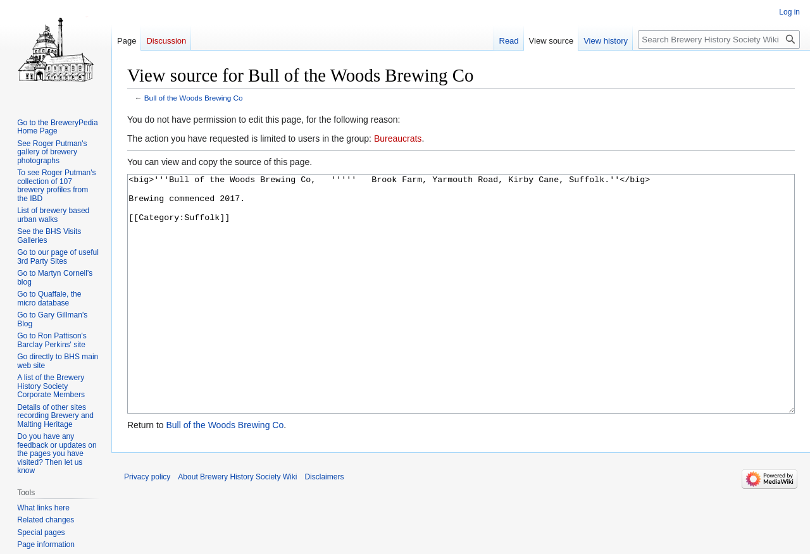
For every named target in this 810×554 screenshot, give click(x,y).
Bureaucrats (397, 138)
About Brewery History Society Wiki (237, 524)
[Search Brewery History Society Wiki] (719, 39)
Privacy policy (147, 524)
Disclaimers (324, 524)
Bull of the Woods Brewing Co (193, 98)
